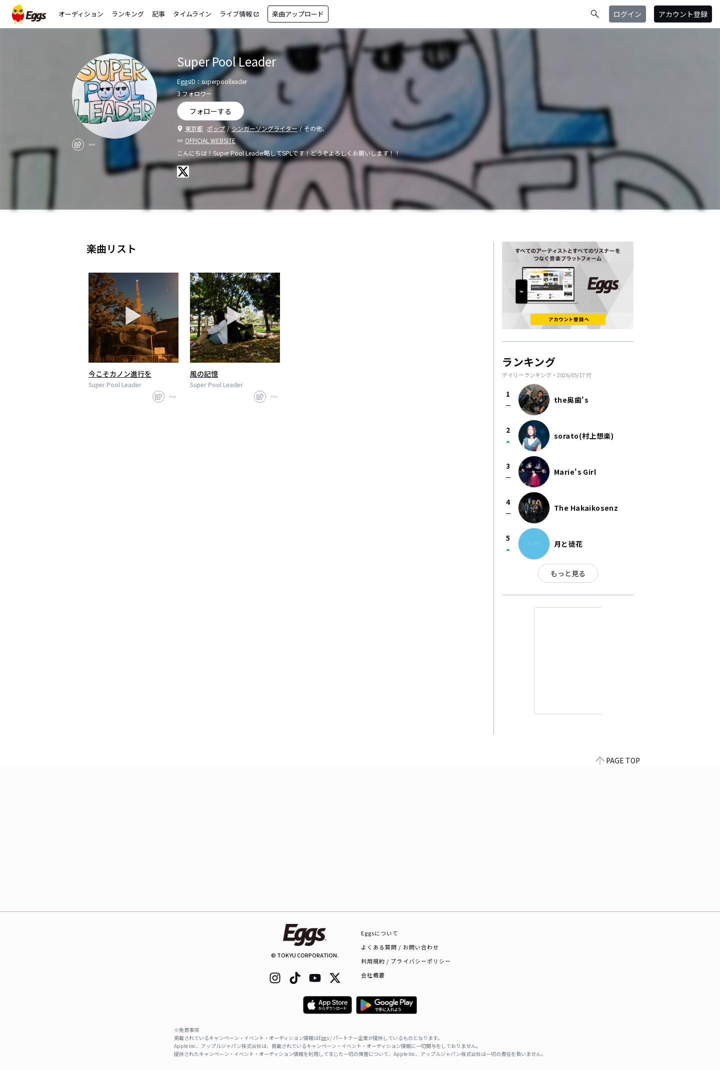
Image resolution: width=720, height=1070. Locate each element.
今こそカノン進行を (120, 374)
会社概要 (373, 975)
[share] (78, 145)
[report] (92, 145)
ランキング (128, 14)
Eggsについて (380, 933)
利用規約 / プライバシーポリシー (406, 961)
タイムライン (192, 14)
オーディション (81, 14)
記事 (158, 14)
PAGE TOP (618, 905)
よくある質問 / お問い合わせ (400, 947)
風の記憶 (204, 374)
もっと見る (568, 573)
